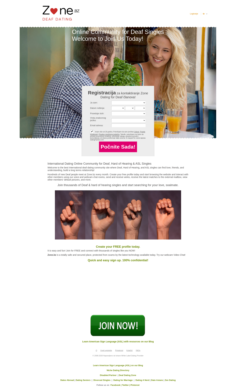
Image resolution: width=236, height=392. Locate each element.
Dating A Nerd (142, 380)
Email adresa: (96, 125)
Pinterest (134, 385)
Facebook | (116, 385)
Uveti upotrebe (106, 350)
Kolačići (129, 350)
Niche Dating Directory (118, 370)
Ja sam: (94, 102)
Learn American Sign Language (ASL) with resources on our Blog (118, 341)
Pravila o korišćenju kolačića (109, 134)
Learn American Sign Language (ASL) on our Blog (118, 365)
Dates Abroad (67, 380)
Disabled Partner (108, 375)
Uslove (136, 132)
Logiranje (194, 14)
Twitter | (126, 385)
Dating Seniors (83, 380)
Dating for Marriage (123, 380)
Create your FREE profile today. (118, 246)
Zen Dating (170, 380)
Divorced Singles (101, 380)
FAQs (138, 350)
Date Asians (157, 380)
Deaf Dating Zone (127, 375)
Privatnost (119, 350)
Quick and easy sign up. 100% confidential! (118, 260)
